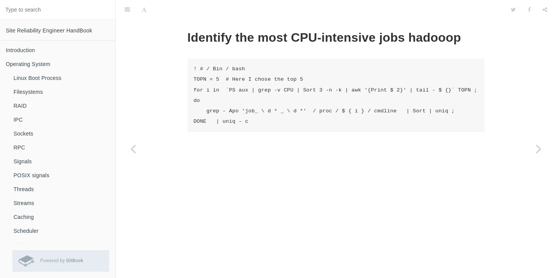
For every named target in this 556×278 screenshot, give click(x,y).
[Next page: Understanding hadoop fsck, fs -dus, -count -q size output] (538, 148)
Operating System (28, 64)
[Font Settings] (144, 9)
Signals (23, 161)
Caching (24, 217)
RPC (19, 147)
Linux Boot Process (37, 78)
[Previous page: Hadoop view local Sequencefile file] (133, 148)
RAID (20, 106)
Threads (24, 189)
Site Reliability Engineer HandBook (49, 30)
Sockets (23, 134)
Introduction (20, 50)
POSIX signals (31, 175)
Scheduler (26, 231)
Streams (24, 203)
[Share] (545, 9)
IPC (18, 120)
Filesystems (28, 92)
